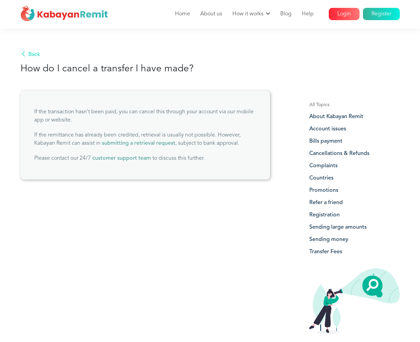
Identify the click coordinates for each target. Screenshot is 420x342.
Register (381, 14)
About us (211, 14)
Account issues (327, 129)
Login (344, 14)
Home (182, 14)
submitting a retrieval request (138, 143)
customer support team (121, 158)
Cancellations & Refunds (339, 153)
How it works (247, 14)
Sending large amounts (338, 227)
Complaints (323, 166)
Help (308, 14)
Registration (324, 215)
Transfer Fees (325, 252)
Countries (321, 178)
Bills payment (325, 141)
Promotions (323, 190)
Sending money (328, 239)
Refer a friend (326, 202)
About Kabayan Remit (336, 116)
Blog (286, 14)
